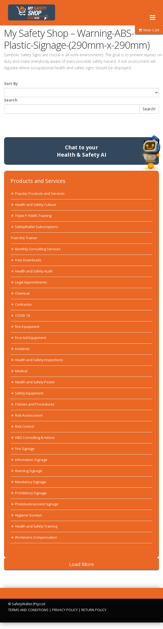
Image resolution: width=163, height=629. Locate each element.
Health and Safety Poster (35, 382)
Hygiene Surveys (28, 515)
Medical (21, 371)
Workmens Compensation (36, 537)
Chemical (22, 293)
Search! (149, 108)
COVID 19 (22, 315)
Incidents (22, 349)
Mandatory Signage (30, 482)
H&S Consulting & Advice (35, 437)
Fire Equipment (27, 326)
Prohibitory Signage (31, 493)
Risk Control (24, 426)
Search (10, 100)
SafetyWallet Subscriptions (36, 227)
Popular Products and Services (40, 193)
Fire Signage (25, 448)
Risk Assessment (29, 415)
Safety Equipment (29, 393)
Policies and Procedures (34, 404)
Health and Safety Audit (34, 271)
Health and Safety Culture (35, 204)
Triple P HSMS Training (33, 215)
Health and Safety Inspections (39, 360)
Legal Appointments (31, 282)
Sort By (11, 83)
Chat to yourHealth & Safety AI (81, 151)
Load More (81, 564)
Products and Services (38, 181)
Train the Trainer (24, 238)
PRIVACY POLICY (65, 610)
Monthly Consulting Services (38, 249)
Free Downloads (28, 260)
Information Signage (31, 459)
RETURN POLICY (93, 610)
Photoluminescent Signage (36, 504)
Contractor (23, 304)
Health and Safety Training (36, 526)
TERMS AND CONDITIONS (28, 610)
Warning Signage (28, 471)
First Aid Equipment (30, 337)
